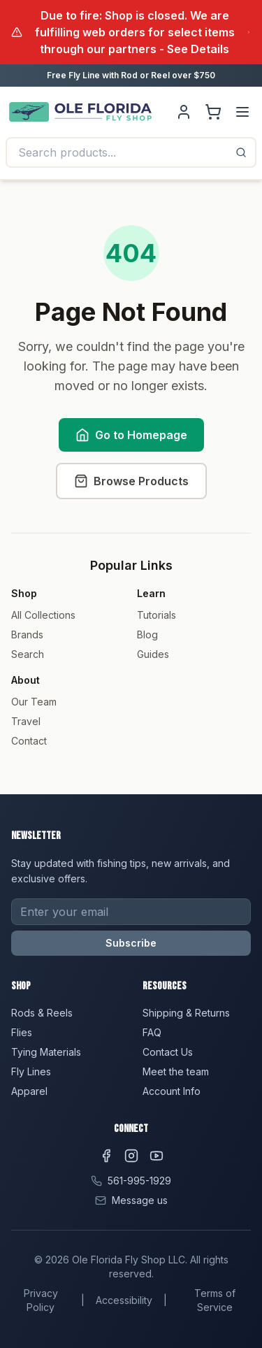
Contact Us (168, 1052)
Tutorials (156, 615)
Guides (153, 654)
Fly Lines (31, 1071)
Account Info (172, 1091)
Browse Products (131, 481)
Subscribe (131, 943)
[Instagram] (131, 1156)
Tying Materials (46, 1052)
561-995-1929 (139, 1180)
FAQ (152, 1032)
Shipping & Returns (186, 1013)
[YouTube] (156, 1156)
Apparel (29, 1091)
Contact (29, 741)
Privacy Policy (41, 1300)
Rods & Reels (42, 1013)
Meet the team (176, 1071)
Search (27, 654)
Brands (27, 634)
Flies (21, 1032)
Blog (147, 634)
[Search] (241, 152)
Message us (140, 1200)
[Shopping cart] (213, 112)
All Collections (43, 615)
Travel (26, 721)
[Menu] (242, 112)
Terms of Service (214, 1300)
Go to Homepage (131, 435)
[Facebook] (106, 1156)
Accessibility (124, 1300)
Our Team (34, 702)
